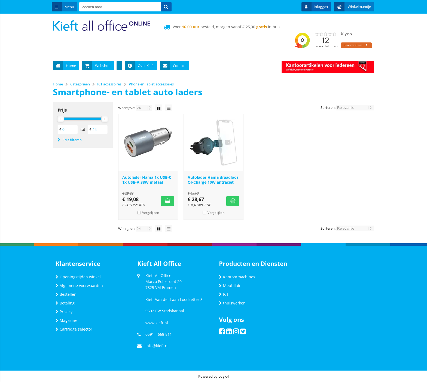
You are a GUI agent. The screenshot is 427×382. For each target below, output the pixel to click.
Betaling (65, 303)
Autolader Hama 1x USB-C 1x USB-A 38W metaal (146, 180)
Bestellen (66, 294)
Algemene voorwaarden (79, 285)
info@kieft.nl (157, 345)
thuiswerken (232, 303)
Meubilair (230, 285)
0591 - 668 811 (158, 334)
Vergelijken (150, 212)
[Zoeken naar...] (168, 6)
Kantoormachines (237, 276)
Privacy (64, 311)
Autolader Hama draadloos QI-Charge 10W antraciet (213, 180)
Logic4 (223, 376)
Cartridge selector (74, 329)
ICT (224, 294)
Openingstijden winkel (78, 276)
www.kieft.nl (156, 322)
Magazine (66, 320)
